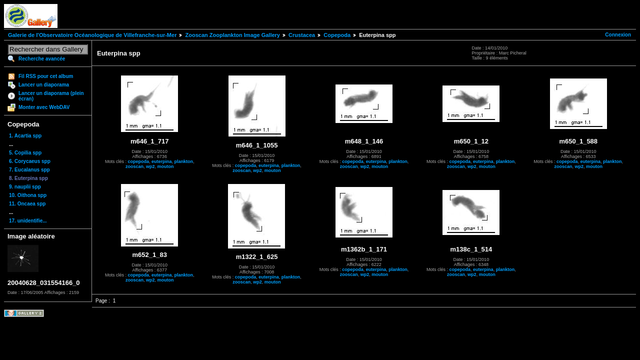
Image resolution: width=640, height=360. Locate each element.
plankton (183, 161)
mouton (165, 166)
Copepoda (337, 35)
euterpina (162, 161)
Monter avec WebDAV (44, 107)
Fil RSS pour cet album (45, 76)
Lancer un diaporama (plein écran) (51, 96)
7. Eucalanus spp (29, 169)
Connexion (618, 35)
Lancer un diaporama (43, 85)
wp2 (150, 166)
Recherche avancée (41, 59)
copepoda (138, 161)
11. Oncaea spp (27, 203)
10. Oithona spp (27, 195)
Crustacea (301, 35)
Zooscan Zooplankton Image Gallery (232, 35)
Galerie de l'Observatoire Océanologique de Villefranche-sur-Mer (92, 35)
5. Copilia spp (25, 153)
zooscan (135, 166)
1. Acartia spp (25, 135)
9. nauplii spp (25, 187)
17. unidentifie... (28, 221)
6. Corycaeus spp (29, 161)
